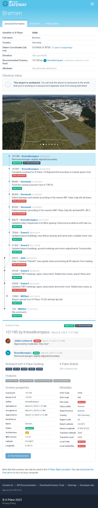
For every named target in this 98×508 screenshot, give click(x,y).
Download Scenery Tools (52, 485)
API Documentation (26, 485)
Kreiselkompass (55, 60)
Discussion (35, 23)
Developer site (87, 485)
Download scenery (18, 455)
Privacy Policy (9, 503)
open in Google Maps (62, 47)
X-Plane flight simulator (59, 469)
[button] (9, 122)
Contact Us (7, 485)
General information (15, 23)
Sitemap (72, 485)
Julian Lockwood (23, 340)
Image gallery (52, 23)
